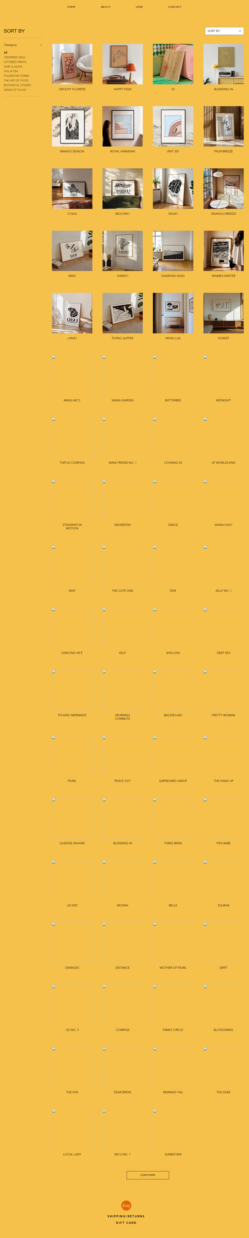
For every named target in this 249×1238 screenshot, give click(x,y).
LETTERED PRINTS (15, 62)
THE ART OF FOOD (16, 80)
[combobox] (224, 31)
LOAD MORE (147, 1175)
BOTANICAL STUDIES (17, 85)
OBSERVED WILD (14, 57)
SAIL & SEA (11, 71)
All (5, 52)
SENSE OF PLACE (15, 90)
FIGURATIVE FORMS (16, 76)
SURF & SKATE (13, 66)
